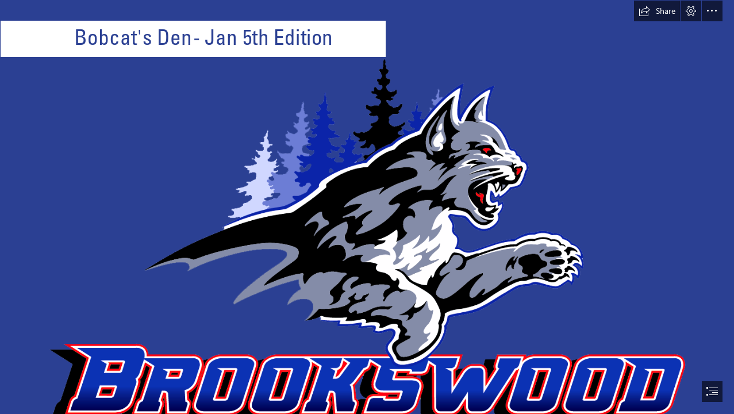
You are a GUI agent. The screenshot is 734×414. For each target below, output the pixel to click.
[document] (367, 207)
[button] (657, 11)
